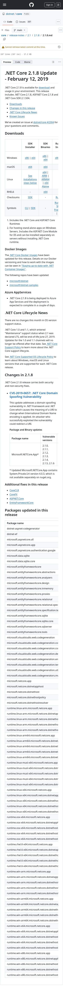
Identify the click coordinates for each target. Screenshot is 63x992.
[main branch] (20, 30)
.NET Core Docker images (24, 255)
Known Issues (17, 116)
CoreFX (13, 494)
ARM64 (45, 179)
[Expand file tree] (5, 30)
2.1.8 (36, 35)
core (19, 14)
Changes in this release (22, 108)
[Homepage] (31, 4)
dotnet (10, 14)
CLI (26, 208)
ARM (44, 175)
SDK (30, 197)
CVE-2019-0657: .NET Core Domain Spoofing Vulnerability (34, 395)
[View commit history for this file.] (59, 47)
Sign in (49, 4)
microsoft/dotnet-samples (24, 285)
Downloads (16, 104)
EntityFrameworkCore (21, 502)
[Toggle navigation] (4, 5)
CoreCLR (14, 490)
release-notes (16, 35)
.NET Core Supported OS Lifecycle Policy (31, 356)
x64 (33, 157)
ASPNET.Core (17, 498)
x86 (27, 157)
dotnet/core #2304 (43, 122)
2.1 (29, 35)
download (44, 87)
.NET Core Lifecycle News (23, 112)
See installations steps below (30, 179)
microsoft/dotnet (19, 281)
